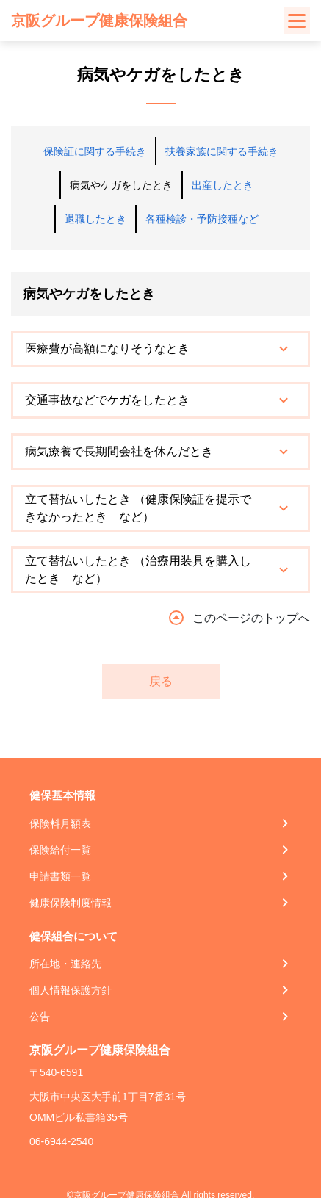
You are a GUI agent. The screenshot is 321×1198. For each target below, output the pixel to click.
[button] (160, 349)
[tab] (160, 349)
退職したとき (95, 219)
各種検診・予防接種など (202, 219)
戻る (161, 681)
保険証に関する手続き (94, 151)
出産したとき (222, 185)
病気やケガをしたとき (121, 185)
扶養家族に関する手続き (221, 151)
